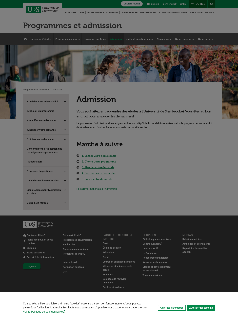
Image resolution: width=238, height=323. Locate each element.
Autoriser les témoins (201, 307)
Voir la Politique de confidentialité (42, 311)
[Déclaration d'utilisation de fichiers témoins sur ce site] (119, 307)
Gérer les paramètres (171, 307)
